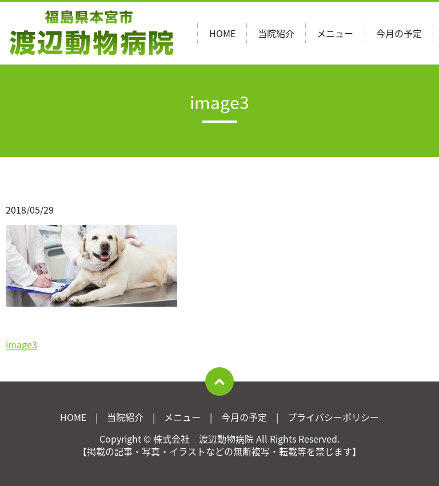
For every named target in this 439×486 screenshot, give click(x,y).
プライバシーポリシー (333, 417)
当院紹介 (276, 33)
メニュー (335, 33)
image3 (21, 344)
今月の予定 (399, 33)
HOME (222, 33)
